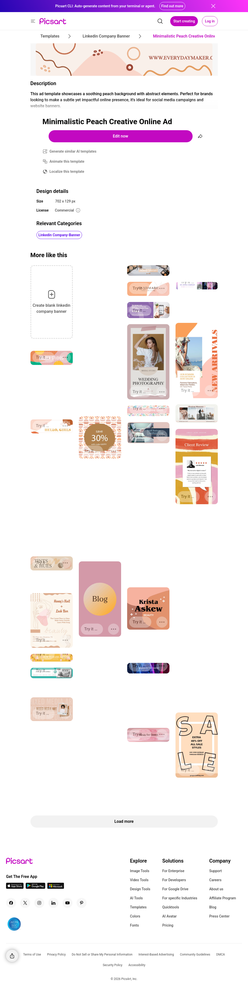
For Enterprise (173, 871)
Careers (215, 880)
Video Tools (139, 880)
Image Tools (139, 871)
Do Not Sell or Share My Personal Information (102, 954)
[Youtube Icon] (67, 903)
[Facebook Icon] (11, 903)
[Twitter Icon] (25, 903)
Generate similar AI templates (73, 151)
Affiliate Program (222, 898)
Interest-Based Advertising (156, 954)
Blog (212, 907)
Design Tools (140, 889)
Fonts (134, 925)
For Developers (174, 880)
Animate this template (67, 161)
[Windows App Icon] (55, 887)
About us (216, 889)
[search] (160, 21)
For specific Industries (179, 898)
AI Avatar (169, 916)
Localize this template (67, 171)
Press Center (219, 916)
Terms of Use (32, 954)
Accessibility (136, 965)
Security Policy (112, 965)
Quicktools (170, 907)
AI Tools (136, 898)
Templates (138, 907)
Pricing (167, 925)
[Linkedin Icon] (53, 903)
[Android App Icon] (35, 887)
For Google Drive (175, 889)
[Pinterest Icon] (82, 903)
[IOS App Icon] (15, 887)
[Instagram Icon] (39, 903)
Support (215, 871)
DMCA (220, 954)
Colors (135, 916)
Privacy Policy (56, 954)
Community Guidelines (195, 954)
